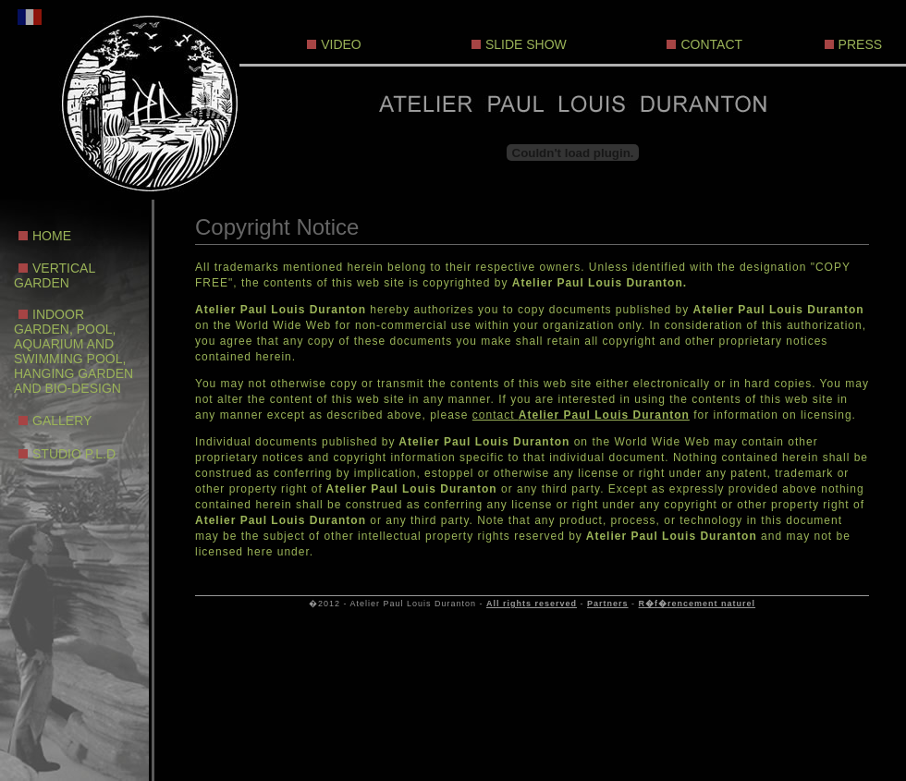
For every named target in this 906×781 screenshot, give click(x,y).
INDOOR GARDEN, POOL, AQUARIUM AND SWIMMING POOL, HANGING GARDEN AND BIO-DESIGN (73, 351)
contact (581, 415)
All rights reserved (531, 603)
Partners (608, 603)
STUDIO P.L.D (74, 453)
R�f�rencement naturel (697, 603)
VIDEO (341, 44)
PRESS (860, 44)
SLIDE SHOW (526, 44)
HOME (51, 235)
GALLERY (62, 420)
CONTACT (711, 44)
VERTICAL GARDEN (54, 275)
